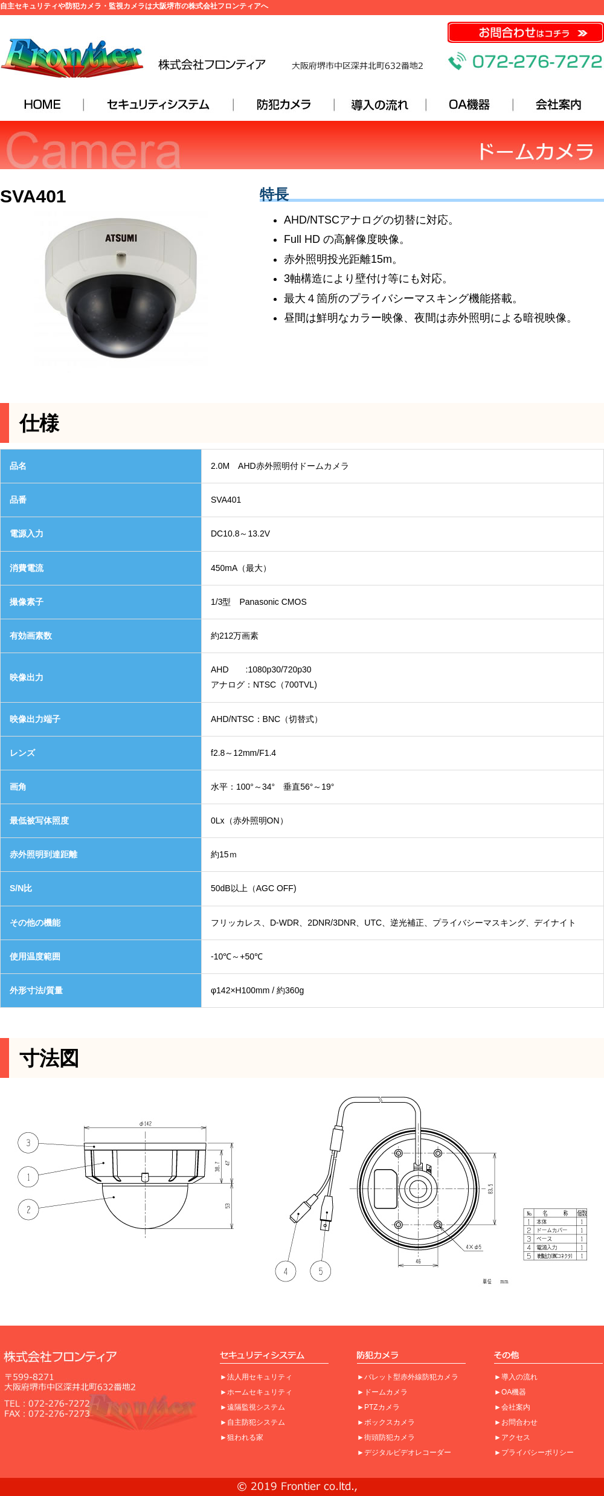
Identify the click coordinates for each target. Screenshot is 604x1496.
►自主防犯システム (252, 1422)
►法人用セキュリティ (256, 1377)
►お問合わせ (516, 1422)
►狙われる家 (241, 1437)
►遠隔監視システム (252, 1407)
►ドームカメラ (382, 1392)
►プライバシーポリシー (534, 1452)
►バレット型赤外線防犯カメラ (407, 1377)
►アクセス (512, 1437)
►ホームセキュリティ (256, 1392)
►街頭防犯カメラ (386, 1437)
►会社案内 (512, 1407)
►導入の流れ (516, 1377)
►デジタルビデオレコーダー (404, 1452)
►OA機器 (510, 1392)
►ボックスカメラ (386, 1422)
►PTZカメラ (378, 1407)
